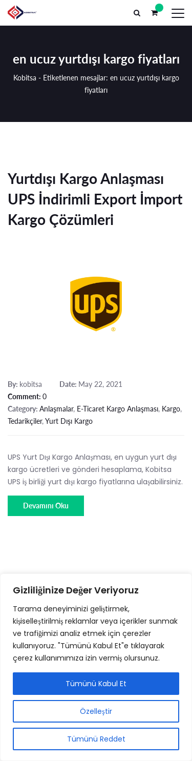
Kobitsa (24, 77)
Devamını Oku (46, 505)
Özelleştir (96, 711)
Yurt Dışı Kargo (69, 421)
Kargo (171, 408)
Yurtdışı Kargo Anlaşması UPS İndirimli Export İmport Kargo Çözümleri (95, 199)
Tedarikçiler (25, 421)
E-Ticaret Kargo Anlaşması (117, 408)
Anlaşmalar (56, 408)
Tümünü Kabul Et (96, 683)
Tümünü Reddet (96, 739)
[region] (96, 667)
